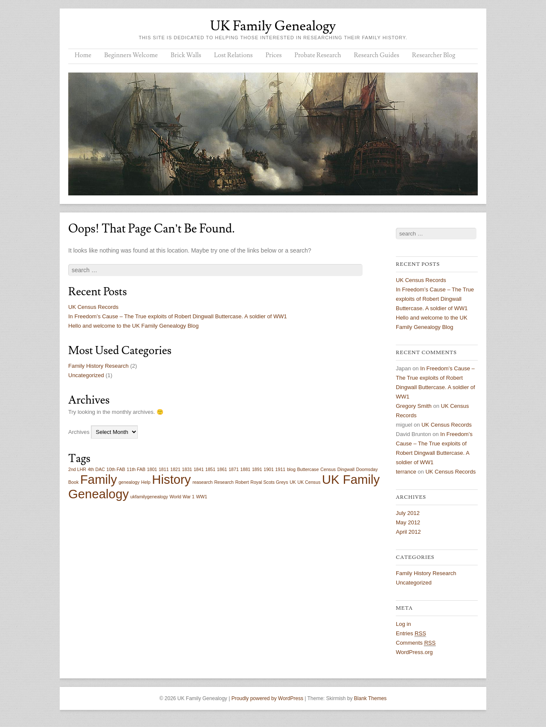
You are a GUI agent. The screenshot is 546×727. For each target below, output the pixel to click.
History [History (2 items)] (171, 479)
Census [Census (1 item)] (328, 469)
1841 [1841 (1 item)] (199, 469)
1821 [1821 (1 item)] (175, 469)
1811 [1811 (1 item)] (164, 469)
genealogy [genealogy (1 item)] (129, 482)
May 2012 (408, 522)
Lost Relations (233, 55)
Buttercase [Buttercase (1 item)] (308, 469)
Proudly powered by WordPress (267, 698)
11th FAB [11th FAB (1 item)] (136, 469)
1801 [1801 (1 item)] (152, 469)
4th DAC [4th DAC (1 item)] (96, 469)
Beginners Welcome (131, 55)
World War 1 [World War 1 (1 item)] (182, 496)
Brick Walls (186, 55)
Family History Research (98, 366)
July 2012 (408, 513)
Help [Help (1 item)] (146, 482)
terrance (406, 471)
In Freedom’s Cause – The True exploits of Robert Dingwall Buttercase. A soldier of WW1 (177, 316)
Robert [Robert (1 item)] (242, 482)
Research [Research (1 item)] (224, 482)
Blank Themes (370, 698)
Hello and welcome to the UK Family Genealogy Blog (133, 326)
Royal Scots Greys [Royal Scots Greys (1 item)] (269, 482)
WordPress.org (414, 652)
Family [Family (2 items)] (98, 479)
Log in (403, 624)
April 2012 (408, 532)
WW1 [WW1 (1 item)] (201, 496)
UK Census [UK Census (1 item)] (308, 482)
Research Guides (376, 55)
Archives (79, 432)
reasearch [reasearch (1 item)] (202, 482)
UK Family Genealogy (273, 26)
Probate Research (317, 55)
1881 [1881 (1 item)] (245, 469)
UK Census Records (93, 307)
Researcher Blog (434, 55)
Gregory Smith (414, 406)
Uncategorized (86, 375)
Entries (411, 633)
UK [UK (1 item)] (293, 482)
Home (83, 55)
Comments (416, 643)
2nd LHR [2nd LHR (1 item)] (77, 469)
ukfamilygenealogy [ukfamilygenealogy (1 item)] (149, 496)
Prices (273, 55)
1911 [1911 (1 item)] (280, 469)
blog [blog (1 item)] (291, 469)
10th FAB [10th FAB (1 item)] (116, 469)
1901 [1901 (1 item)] (269, 469)
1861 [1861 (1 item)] (222, 469)
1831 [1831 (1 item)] (187, 469)
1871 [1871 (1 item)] (234, 469)
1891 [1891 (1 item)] (257, 469)
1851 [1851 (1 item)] (210, 469)
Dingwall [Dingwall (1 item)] (345, 469)
